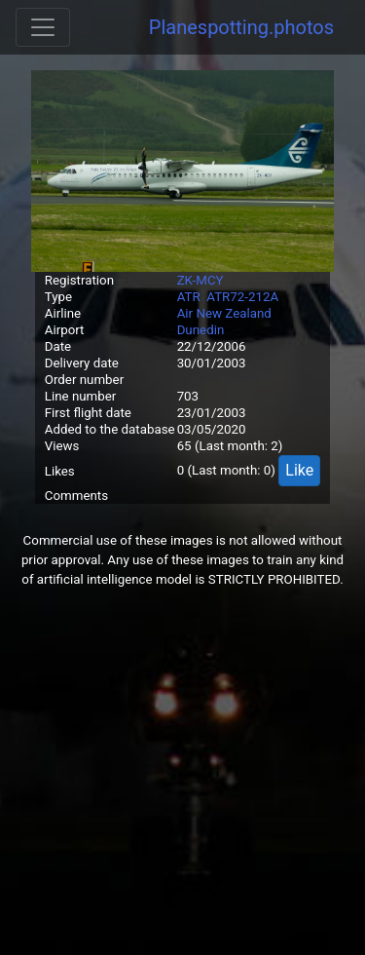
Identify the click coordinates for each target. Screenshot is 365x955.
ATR (189, 296)
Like (299, 470)
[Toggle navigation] (43, 27)
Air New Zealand (224, 313)
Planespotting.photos (241, 27)
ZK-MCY (200, 280)
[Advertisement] (182, 772)
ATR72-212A (242, 296)
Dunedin (201, 330)
